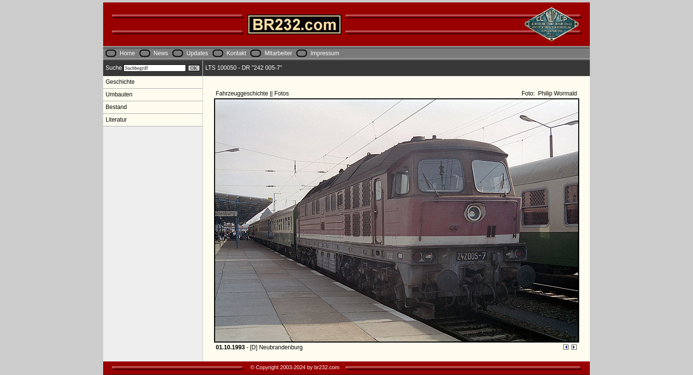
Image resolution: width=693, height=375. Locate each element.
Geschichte (120, 81)
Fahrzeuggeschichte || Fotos (253, 93)
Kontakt (236, 53)
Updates (197, 53)
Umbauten (119, 94)
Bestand (116, 107)
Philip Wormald (557, 93)
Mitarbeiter (278, 53)
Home (127, 53)
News (161, 53)
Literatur (116, 119)
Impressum (324, 53)
